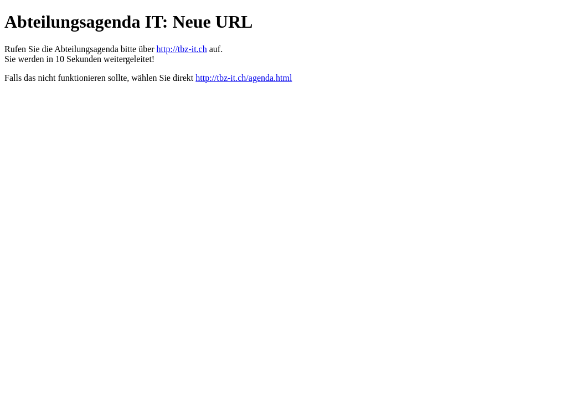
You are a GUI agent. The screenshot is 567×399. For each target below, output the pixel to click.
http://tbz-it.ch (182, 49)
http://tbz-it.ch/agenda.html (243, 78)
